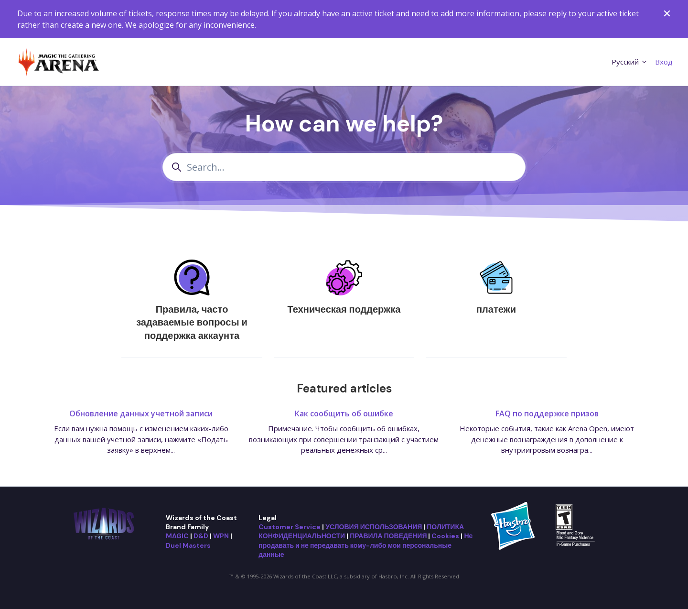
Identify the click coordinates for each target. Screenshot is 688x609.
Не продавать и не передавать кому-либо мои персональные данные (365, 545)
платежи (496, 309)
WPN (221, 536)
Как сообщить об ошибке (344, 413)
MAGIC (177, 536)
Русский (630, 61)
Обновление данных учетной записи (141, 413)
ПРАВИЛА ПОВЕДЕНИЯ (388, 536)
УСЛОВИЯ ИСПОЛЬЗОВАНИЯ (373, 526)
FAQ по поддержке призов (547, 413)
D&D (201, 536)
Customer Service (289, 526)
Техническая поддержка (344, 309)
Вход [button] (664, 61)
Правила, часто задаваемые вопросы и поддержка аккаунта (191, 322)
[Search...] (344, 167)
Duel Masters (188, 545)
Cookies (445, 536)
